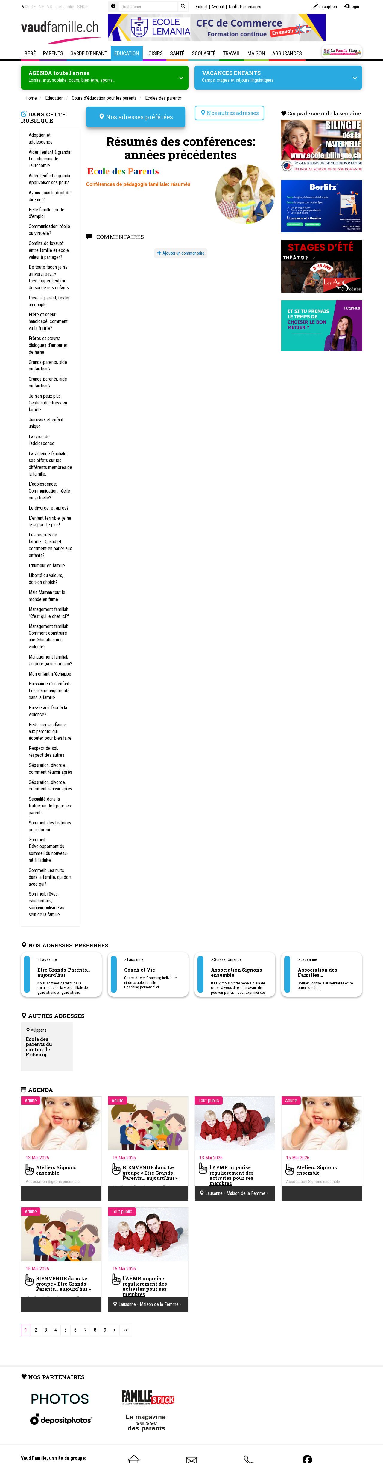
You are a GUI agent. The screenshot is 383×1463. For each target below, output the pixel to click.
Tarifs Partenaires (244, 7)
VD (25, 7)
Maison (256, 53)
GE (33, 7)
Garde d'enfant (88, 53)
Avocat (217, 7)
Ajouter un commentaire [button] (180, 251)
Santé (177, 53)
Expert (201, 7)
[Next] (115, 1330)
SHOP (83, 7)
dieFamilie (64, 7)
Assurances (287, 53)
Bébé (30, 53)
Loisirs (154, 53)
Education (126, 53)
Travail (231, 53)
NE (41, 7)
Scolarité (204, 53)
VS (49, 7)
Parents (53, 53)
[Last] (125, 1330)
